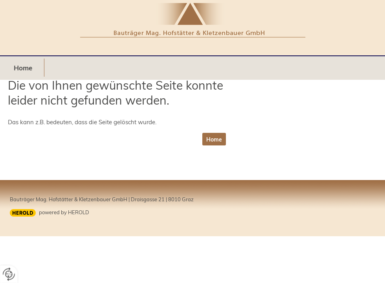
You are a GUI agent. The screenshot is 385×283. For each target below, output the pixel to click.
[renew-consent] (9, 274)
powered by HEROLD (64, 212)
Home (23, 68)
